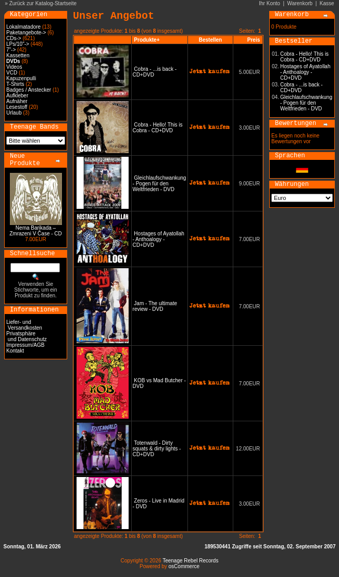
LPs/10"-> (17, 44)
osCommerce (184, 566)
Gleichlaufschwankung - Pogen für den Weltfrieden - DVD (159, 183)
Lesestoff (16, 107)
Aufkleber (17, 95)
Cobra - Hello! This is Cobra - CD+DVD (158, 127)
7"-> (11, 50)
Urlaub (13, 113)
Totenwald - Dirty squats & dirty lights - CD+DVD (157, 448)
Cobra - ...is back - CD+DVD (301, 87)
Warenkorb (300, 3)
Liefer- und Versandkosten (24, 325)
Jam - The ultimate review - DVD (155, 306)
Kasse (327, 3)
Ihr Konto (269, 3)
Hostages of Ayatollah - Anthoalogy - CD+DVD (158, 239)
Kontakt (15, 351)
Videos (14, 67)
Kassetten (17, 55)
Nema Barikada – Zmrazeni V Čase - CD (35, 230)
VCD (11, 73)
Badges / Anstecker (28, 90)
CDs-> (13, 38)
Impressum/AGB (25, 345)
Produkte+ (146, 40)
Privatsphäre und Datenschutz (26, 336)
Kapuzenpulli (21, 78)
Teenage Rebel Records (190, 560)
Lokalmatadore (23, 27)
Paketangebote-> (26, 32)
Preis (253, 40)
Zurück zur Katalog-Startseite (43, 3)
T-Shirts (15, 84)
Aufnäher (17, 101)
